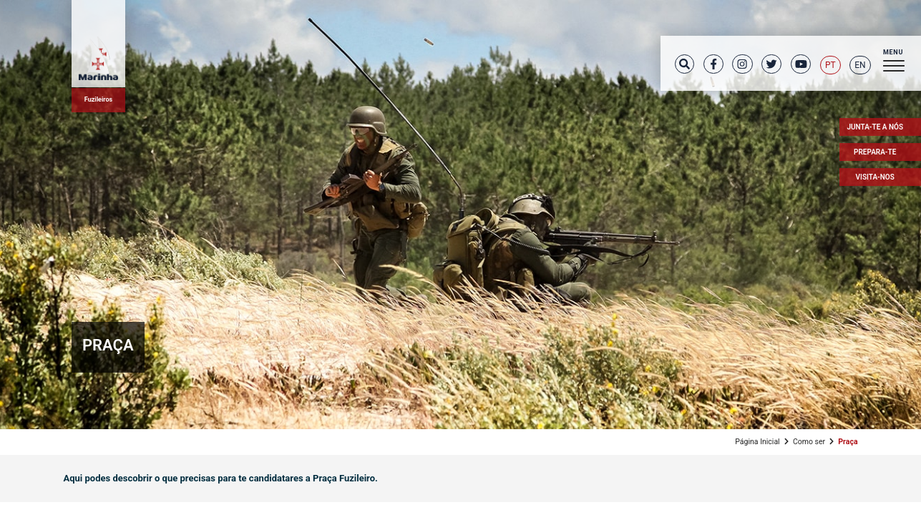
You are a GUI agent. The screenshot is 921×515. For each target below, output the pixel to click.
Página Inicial (757, 441)
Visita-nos (875, 177)
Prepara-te (875, 152)
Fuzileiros (98, 99)
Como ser (809, 441)
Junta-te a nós (875, 127)
